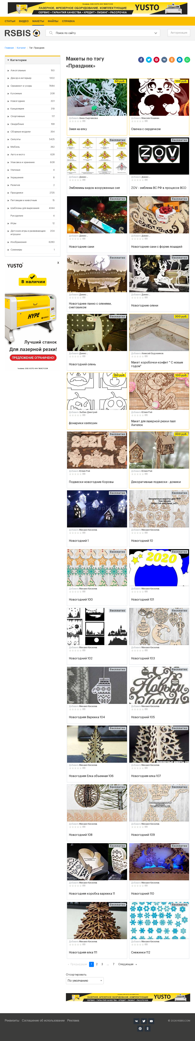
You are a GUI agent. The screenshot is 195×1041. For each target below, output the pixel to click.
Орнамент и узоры (33, 86)
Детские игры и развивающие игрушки (33, 232)
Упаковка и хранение (33, 162)
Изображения (33, 242)
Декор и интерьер (33, 78)
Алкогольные (33, 70)
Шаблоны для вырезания (33, 208)
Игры (33, 223)
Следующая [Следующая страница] (128, 964)
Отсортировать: (85, 978)
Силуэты (33, 139)
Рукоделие (33, 215)
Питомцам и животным (33, 200)
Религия (33, 185)
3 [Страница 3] (102, 964)
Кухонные (33, 93)
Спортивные (33, 116)
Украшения (33, 177)
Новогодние (33, 101)
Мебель (33, 147)
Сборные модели (33, 131)
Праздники (33, 192)
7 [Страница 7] (113, 964)
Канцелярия (33, 108)
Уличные (33, 170)
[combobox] (103, 33)
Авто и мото (33, 154)
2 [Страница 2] (97, 964)
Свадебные (33, 124)
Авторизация (179, 32)
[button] (141, 60)
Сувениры (33, 249)
